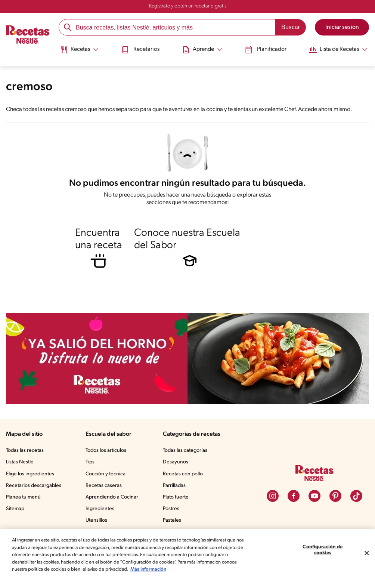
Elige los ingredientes (30, 474)
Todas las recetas (25, 450)
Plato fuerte (176, 497)
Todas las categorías (185, 450)
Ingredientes (100, 509)
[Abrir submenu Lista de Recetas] (338, 49)
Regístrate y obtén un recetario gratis (187, 6)
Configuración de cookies (323, 550)
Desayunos (175, 462)
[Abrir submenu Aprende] (202, 49)
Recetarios (140, 49)
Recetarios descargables (33, 485)
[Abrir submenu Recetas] (79, 49)
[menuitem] (79, 52)
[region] (187, 553)
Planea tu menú (23, 497)
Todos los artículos (106, 450)
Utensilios (96, 520)
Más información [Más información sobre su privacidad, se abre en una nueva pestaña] (148, 569)
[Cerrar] (367, 553)
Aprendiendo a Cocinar (112, 497)
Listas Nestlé (20, 462)
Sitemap (15, 509)
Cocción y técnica (105, 474)
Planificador (265, 49)
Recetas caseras (104, 485)
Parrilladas (174, 485)
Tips (90, 462)
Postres (171, 509)
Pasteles (172, 520)
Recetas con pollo (183, 474)
